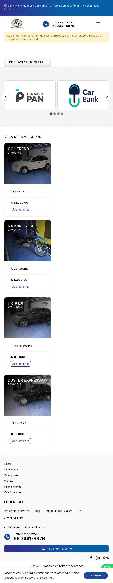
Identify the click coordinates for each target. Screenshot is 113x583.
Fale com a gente (56, 549)
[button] (51, 114)
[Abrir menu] (98, 24)
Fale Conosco (12, 492)
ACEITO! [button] (96, 575)
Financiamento (12, 486)
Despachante (12, 475)
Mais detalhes (20, 209)
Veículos (9, 481)
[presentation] (6, 96)
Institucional (11, 469)
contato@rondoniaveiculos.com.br (26, 5)
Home (7, 463)
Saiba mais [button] (47, 577)
